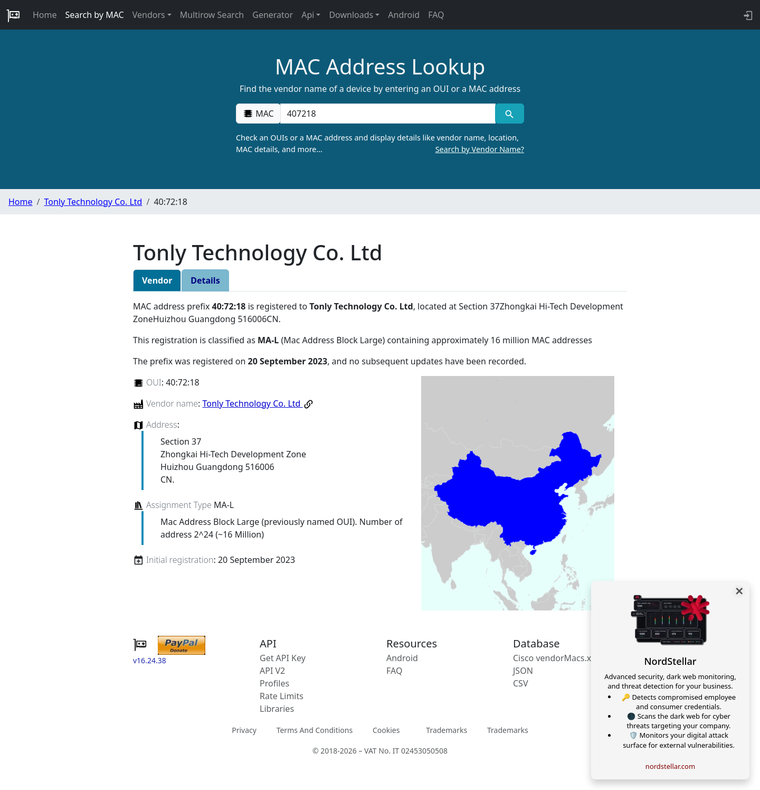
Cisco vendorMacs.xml (557, 658)
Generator (272, 15)
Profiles (274, 683)
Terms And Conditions (315, 730)
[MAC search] (509, 114)
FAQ (436, 15)
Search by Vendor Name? (479, 149)
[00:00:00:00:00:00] (388, 114)
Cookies (386, 730)
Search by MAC (94, 15)
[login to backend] (747, 14)
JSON (523, 670)
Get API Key (283, 658)
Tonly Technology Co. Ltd (93, 202)
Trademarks (446, 730)
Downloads (351, 15)
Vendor (157, 280)
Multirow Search (212, 15)
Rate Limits (281, 696)
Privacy (244, 730)
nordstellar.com (670, 766)
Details (205, 280)
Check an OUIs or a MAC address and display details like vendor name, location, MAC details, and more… (380, 144)
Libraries (277, 708)
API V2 (272, 670)
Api (307, 15)
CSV (520, 683)
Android (404, 15)
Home (45, 15)
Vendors (148, 15)
